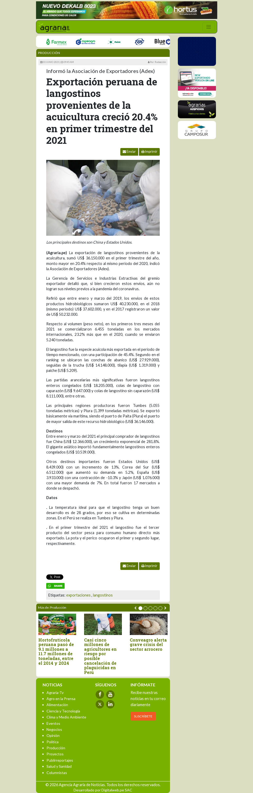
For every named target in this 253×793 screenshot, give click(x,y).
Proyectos (55, 754)
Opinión (53, 735)
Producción (49, 53)
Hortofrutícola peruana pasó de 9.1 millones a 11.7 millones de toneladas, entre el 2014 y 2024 (56, 652)
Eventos (53, 723)
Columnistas (57, 772)
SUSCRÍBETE (143, 716)
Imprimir (149, 152)
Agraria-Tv (55, 692)
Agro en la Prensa (61, 698)
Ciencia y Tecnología (63, 711)
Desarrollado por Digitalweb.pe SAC (103, 790)
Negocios (54, 729)
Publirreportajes (60, 760)
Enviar (129, 152)
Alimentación (57, 704)
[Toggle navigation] (208, 27)
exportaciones (78, 595)
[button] (140, 608)
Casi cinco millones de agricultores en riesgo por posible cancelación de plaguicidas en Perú (100, 656)
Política (53, 742)
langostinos (103, 595)
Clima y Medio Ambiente (66, 717)
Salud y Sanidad (59, 766)
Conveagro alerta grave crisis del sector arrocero (148, 645)
